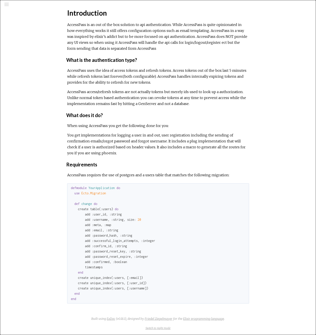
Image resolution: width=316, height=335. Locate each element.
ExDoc (144, 319)
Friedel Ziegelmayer (191, 319)
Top (19, 76)
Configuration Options (27, 89)
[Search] (30, 22)
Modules (18, 40)
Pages (15, 34)
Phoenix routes (22, 95)
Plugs (14, 107)
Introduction (20, 68)
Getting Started (22, 83)
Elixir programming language (236, 319)
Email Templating (22, 101)
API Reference (22, 52)
